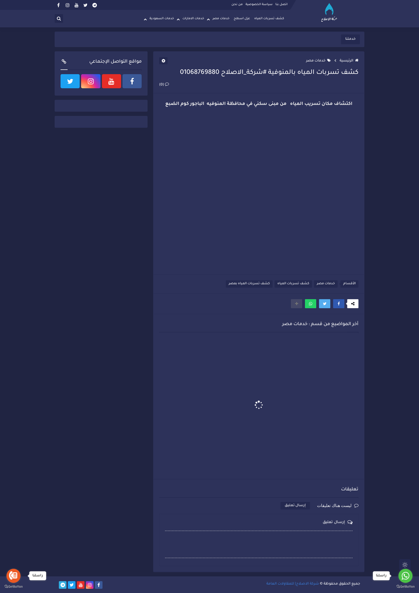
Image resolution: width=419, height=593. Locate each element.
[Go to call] (13, 576)
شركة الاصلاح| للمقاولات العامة (292, 584)
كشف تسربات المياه (269, 18)
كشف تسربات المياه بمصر (249, 284)
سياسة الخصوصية (259, 4)
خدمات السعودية (162, 18)
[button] (338, 303)
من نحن (237, 4)
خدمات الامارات (193, 18)
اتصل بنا (281, 4)
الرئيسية (349, 61)
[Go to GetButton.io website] (14, 587)
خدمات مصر (221, 18)
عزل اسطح (242, 18)
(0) (164, 85)
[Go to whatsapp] (405, 576)
